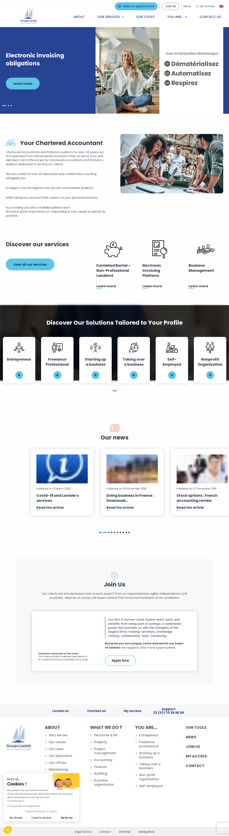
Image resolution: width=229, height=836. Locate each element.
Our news (56, 749)
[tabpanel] (19, 360)
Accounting (103, 760)
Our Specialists (60, 756)
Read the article (50, 507)
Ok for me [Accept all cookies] (67, 817)
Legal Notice (83, 832)
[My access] (204, 6)
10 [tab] (129, 532)
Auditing (100, 774)
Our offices (57, 763)
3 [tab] (109, 532)
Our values (57, 742)
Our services (110, 16)
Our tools (145, 16)
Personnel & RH (105, 735)
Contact (195, 765)
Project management (105, 751)
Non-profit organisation (149, 777)
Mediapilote (146, 832)
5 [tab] (114, 532)
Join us (193, 746)
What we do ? (106, 727)
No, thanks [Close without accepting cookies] (16, 817)
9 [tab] (126, 532)
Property (100, 742)
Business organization (104, 782)
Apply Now (120, 660)
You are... (177, 16)
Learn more (22, 83)
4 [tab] (111, 532)
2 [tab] (104, 532)
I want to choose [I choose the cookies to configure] (41, 817)
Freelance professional (149, 744)
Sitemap (125, 832)
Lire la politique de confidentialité (23, 806)
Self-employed (151, 786)
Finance (100, 767)
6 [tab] (117, 532)
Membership (58, 770)
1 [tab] (114, 390)
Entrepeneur (148, 735)
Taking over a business (149, 766)
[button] (7, 830)
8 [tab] (123, 532)
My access (196, 756)
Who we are (58, 735)
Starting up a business (149, 755)
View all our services (30, 264)
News (191, 737)
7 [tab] (120, 532)
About (79, 16)
